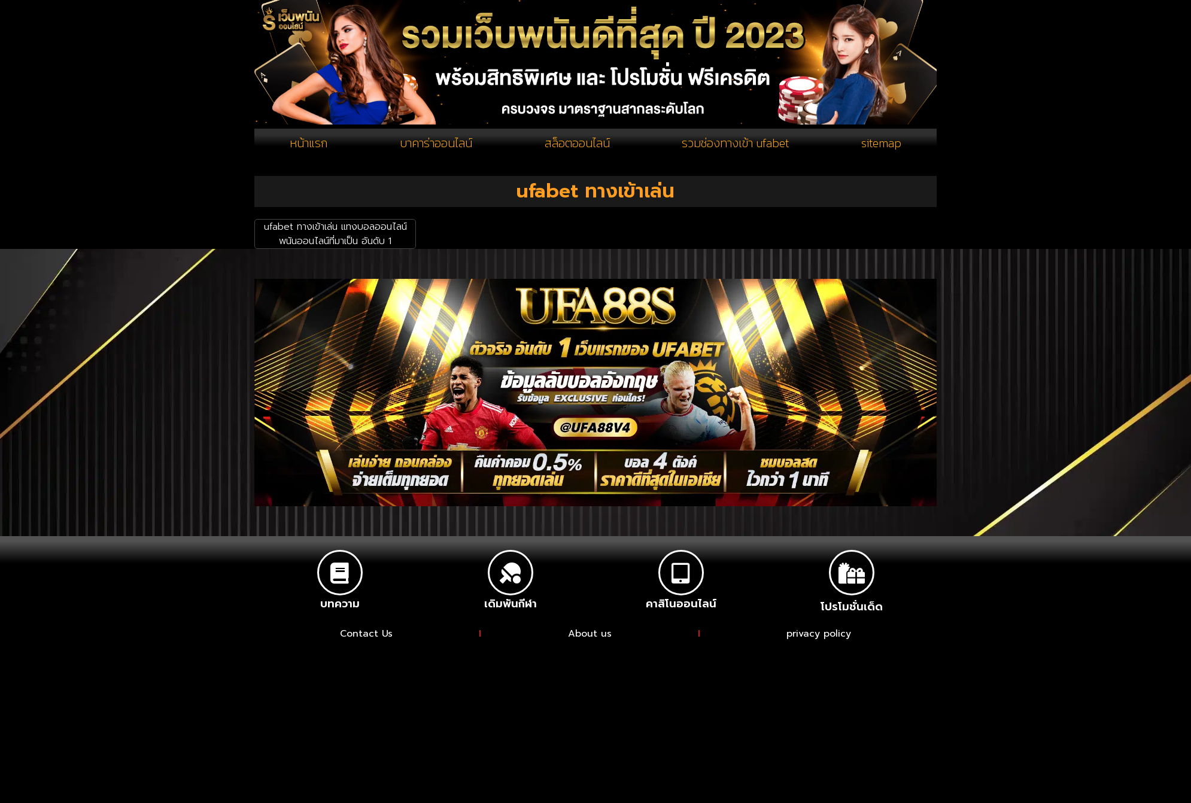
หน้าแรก (308, 143)
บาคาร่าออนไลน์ (435, 143)
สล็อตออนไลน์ (576, 143)
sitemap (880, 143)
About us (590, 633)
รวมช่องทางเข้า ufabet (734, 143)
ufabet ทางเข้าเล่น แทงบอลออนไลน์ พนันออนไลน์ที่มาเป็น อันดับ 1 (335, 234)
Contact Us (366, 633)
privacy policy (818, 633)
